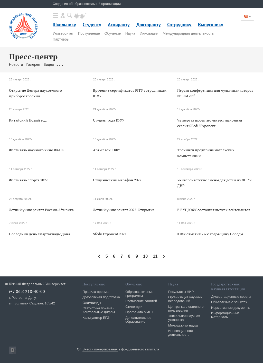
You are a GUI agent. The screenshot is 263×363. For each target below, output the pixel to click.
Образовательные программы (139, 293)
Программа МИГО (139, 312)
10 (145, 256)
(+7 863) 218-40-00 (27, 291)
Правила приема (95, 292)
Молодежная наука (183, 325)
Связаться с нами (110, 64)
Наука (130, 33)
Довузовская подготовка (101, 297)
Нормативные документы (230, 308)
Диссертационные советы (231, 297)
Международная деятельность (188, 33)
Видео (48, 64)
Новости (16, 64)
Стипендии (133, 307)
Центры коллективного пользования (185, 308)
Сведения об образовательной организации (87, 4)
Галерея (33, 64)
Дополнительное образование (138, 319)
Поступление (89, 33)
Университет (63, 33)
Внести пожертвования (100, 349)
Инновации (149, 33)
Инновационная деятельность (180, 333)
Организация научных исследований (185, 299)
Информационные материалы (225, 315)
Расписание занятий (141, 301)
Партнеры (61, 39)
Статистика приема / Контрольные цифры (98, 310)
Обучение (112, 33)
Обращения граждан (74, 64)
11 (155, 256)
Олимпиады (91, 303)
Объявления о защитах (229, 302)
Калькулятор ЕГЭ (95, 318)
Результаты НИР (181, 292)
